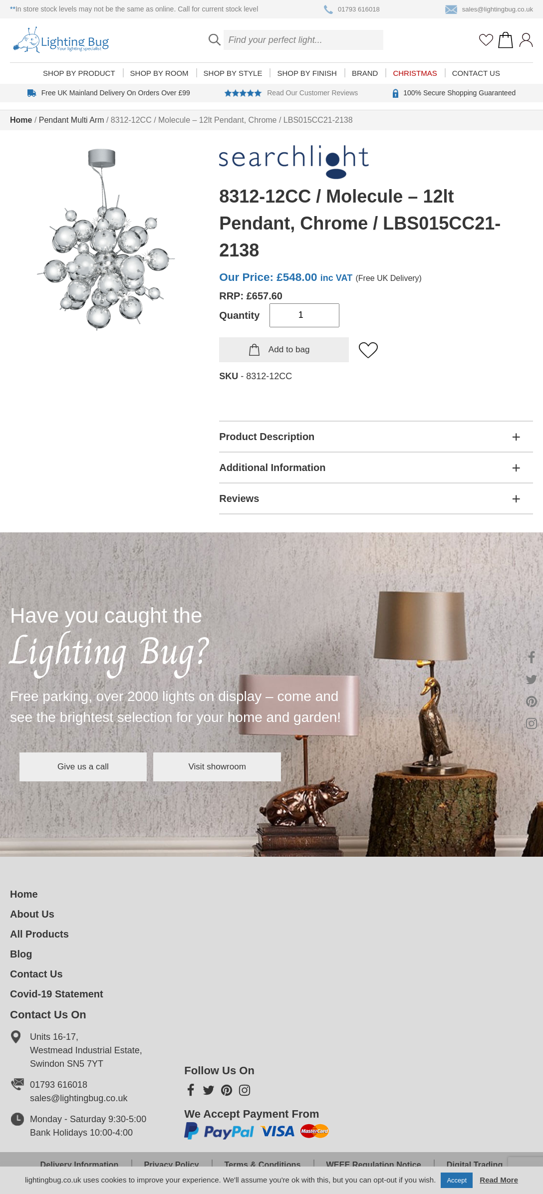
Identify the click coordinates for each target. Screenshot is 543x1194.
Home (21, 120)
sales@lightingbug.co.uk (487, 9)
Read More (499, 1180)
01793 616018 (349, 9)
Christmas (415, 80)
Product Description (266, 436)
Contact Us (476, 80)
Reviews (239, 498)
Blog (21, 954)
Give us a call (97, 767)
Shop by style (233, 80)
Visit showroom (258, 767)
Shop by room (159, 80)
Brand (365, 80)
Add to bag (289, 350)
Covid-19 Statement (56, 993)
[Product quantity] (304, 315)
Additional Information (272, 467)
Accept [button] (457, 1180)
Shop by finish (306, 80)
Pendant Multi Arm (71, 120)
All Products (39, 934)
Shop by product (79, 80)
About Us (32, 914)
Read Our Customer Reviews (291, 100)
